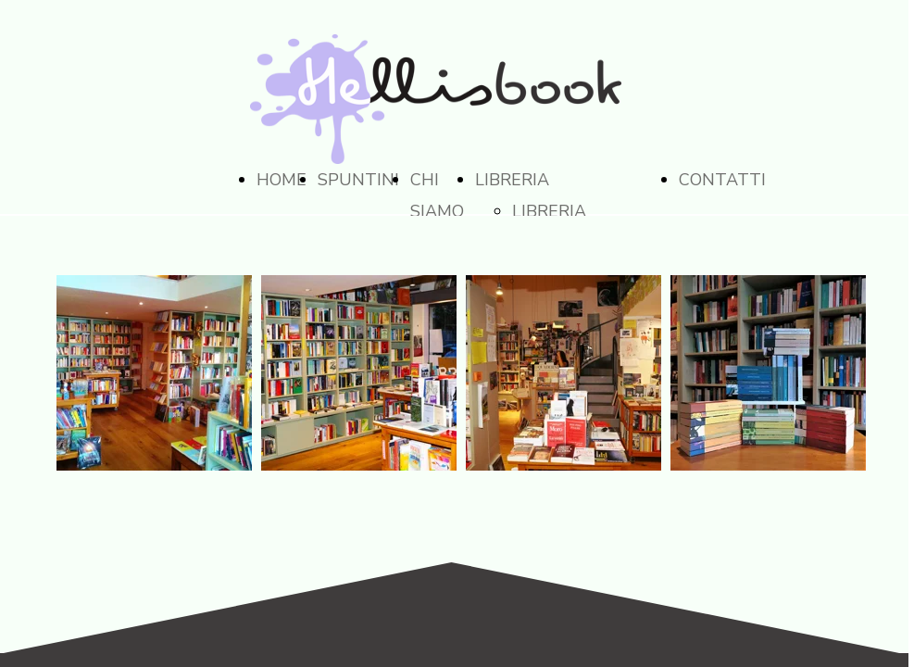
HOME (282, 180)
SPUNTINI (358, 180)
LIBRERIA (512, 180)
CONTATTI (722, 180)
